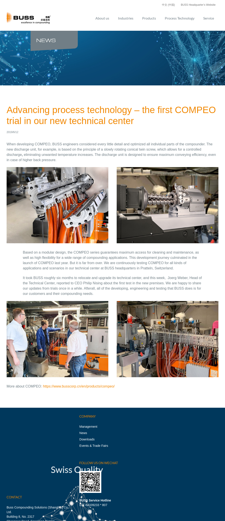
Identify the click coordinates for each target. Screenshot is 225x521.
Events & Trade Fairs (93, 445)
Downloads (86, 439)
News (83, 433)
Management (88, 426)
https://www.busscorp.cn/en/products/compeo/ (78, 386)
